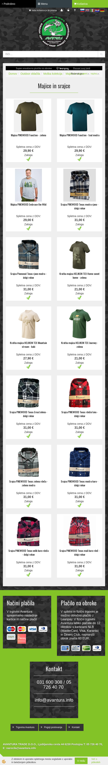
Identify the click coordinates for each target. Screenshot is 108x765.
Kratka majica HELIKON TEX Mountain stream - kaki (28, 345)
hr (97, 10)
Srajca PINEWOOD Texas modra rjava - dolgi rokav (79, 206)
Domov (13, 73)
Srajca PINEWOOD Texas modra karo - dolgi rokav (79, 483)
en (87, 10)
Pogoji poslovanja (53, 727)
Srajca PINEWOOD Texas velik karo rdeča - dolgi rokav (28, 552)
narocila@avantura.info (21, 748)
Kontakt (76, 727)
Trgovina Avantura (25, 727)
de (102, 10)
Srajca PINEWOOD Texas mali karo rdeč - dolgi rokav (79, 552)
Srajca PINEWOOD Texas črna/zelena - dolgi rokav (28, 414)
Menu (43, 3)
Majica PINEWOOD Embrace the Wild (28, 204)
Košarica (81, 3)
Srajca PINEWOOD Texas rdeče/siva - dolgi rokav (79, 414)
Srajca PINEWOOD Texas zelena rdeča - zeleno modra (28, 483)
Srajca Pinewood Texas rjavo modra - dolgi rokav (28, 275)
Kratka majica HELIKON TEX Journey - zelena (79, 345)
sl (82, 10)
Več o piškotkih (95, 761)
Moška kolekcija (52, 73)
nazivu (95, 73)
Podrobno (8, 3)
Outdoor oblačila (30, 73)
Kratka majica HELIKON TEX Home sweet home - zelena (79, 275)
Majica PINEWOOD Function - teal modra (79, 135)
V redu (81, 760)
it (92, 10)
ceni (86, 73)
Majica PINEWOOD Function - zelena (28, 135)
